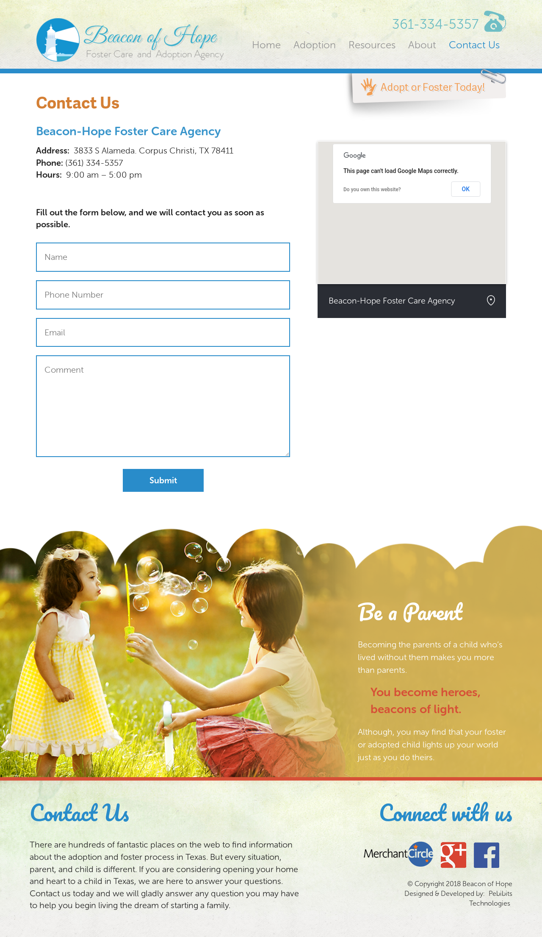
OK (466, 189)
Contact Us (474, 45)
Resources (371, 45)
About (422, 45)
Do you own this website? (372, 189)
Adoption (314, 45)
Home (266, 45)
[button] (412, 205)
